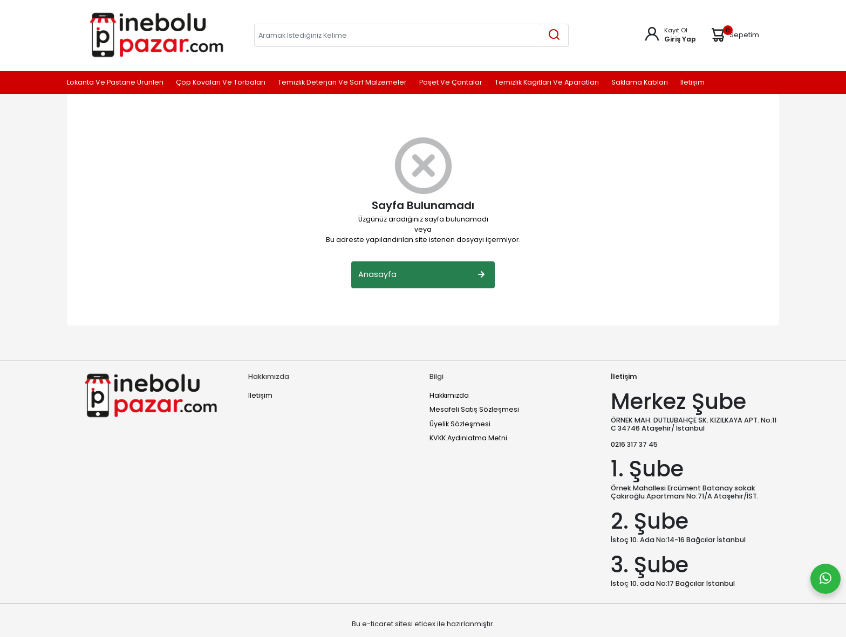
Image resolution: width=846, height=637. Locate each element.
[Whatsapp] (825, 579)
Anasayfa (423, 274)
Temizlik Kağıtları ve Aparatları (547, 82)
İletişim (692, 82)
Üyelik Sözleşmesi (459, 423)
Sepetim (734, 35)
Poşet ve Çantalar (450, 82)
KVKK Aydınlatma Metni (468, 437)
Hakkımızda (449, 395)
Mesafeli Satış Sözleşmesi (474, 409)
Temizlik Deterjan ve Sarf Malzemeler (342, 82)
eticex (424, 623)
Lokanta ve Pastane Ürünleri (115, 82)
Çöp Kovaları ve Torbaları (220, 82)
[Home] (156, 35)
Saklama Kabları (639, 82)
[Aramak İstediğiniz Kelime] (554, 35)
